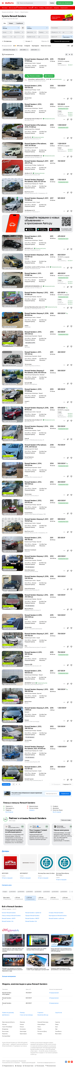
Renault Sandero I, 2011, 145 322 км (33, 353)
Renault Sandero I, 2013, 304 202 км (33, 333)
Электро (30, 8)
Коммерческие (22, 8)
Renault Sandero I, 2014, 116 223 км (33, 464)
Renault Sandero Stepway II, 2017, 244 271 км (36, 162)
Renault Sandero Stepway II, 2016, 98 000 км (37, 314)
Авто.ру (9, 3)
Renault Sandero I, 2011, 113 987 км (33, 274)
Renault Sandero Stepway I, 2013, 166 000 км (36, 690)
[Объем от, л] (56, 32)
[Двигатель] (31, 32)
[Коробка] (19, 32)
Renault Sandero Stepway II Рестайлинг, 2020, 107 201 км (35, 180)
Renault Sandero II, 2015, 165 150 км (33, 653)
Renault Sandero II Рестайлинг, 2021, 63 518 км (35, 144)
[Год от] (7, 37)
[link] (13, 784)
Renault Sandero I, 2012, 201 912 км (33, 501)
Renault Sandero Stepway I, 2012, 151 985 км (36, 293)
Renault (17, 12)
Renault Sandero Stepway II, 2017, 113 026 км (36, 199)
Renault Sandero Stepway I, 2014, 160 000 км (36, 427)
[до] (67, 32)
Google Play (42, 229)
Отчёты (41, 8)
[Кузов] (7, 32)
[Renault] (11, 28)
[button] (72, 46)
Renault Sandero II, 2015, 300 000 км (33, 616)
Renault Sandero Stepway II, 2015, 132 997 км (37, 256)
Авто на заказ (13, 8)
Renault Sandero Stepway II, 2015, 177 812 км (37, 60)
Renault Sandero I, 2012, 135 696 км (33, 105)
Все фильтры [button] (7, 41)
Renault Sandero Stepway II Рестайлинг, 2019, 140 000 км (35, 372)
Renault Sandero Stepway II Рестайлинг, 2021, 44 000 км (35, 747)
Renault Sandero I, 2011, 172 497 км (33, 768)
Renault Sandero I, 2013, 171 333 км (33, 390)
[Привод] (43, 32)
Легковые (4, 8)
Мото (36, 8)
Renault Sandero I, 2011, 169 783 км (33, 539)
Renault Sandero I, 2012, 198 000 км (33, 727)
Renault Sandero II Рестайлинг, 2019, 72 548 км (35, 126)
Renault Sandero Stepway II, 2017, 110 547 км (36, 520)
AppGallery (54, 229)
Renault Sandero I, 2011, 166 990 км (33, 237)
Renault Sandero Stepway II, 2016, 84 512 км (37, 409)
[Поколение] (61, 28)
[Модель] (37, 28)
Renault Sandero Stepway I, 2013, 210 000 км (36, 596)
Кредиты (56, 8)
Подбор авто (48, 8)
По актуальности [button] (8, 54)
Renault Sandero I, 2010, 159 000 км (33, 87)
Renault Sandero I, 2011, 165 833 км (33, 672)
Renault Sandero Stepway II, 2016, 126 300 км (37, 577)
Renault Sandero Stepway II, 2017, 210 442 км (36, 635)
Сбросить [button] (45, 41)
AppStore (30, 229)
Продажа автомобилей (7, 12)
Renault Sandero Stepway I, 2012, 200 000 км (36, 557)
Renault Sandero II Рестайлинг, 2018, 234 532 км (35, 446)
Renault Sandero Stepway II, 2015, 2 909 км (37, 709)
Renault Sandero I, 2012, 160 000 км (33, 483)
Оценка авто (64, 8)
